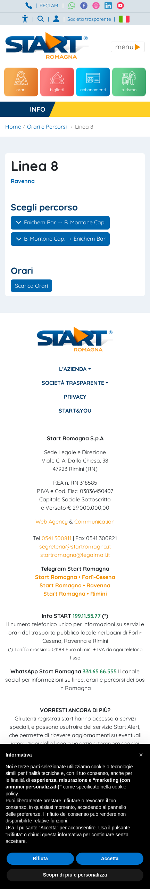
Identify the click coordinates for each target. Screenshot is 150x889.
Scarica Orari (31, 285)
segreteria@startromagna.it (75, 546)
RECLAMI (50, 5)
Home (13, 126)
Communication (94, 521)
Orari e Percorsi (47, 126)
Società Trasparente (73, 382)
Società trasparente (89, 19)
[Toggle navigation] (128, 47)
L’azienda (72, 368)
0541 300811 (57, 538)
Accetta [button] (110, 858)
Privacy (75, 396)
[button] (141, 754)
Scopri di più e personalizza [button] (75, 875)
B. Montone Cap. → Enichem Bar (60, 239)
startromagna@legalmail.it (75, 554)
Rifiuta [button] (40, 858)
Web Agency (51, 521)
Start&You (75, 410)
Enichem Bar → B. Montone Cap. (60, 222)
